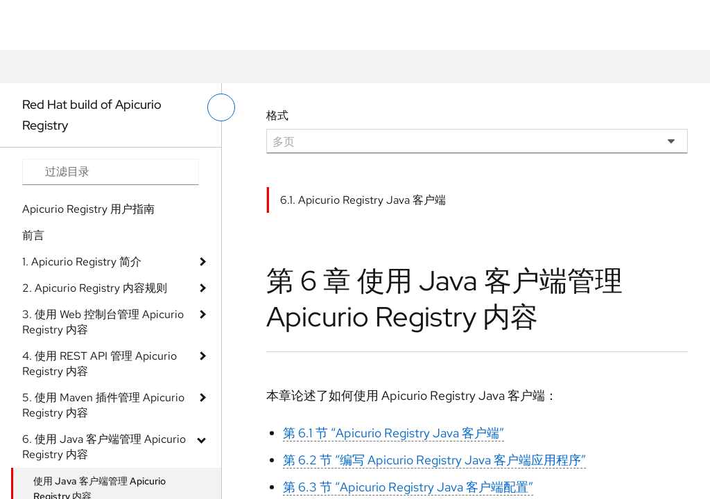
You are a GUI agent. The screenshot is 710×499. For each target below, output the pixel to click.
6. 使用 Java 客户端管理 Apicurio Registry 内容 (104, 447)
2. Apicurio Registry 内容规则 (94, 288)
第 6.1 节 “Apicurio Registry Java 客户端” (393, 433)
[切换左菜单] (221, 107)
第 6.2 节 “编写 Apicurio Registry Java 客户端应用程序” (434, 460)
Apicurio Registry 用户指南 (88, 209)
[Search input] (110, 172)
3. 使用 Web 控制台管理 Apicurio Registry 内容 (103, 322)
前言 (33, 235)
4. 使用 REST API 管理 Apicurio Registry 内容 (99, 363)
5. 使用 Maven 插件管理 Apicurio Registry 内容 (103, 405)
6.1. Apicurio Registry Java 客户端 (363, 200)
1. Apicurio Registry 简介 (81, 261)
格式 (277, 115)
